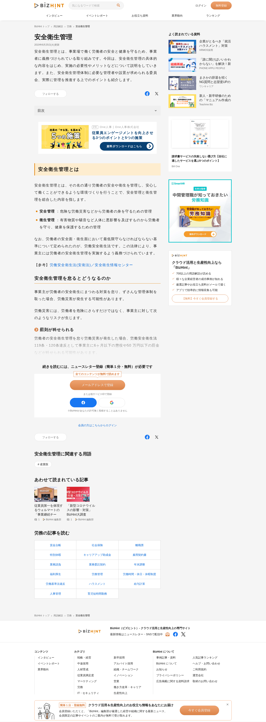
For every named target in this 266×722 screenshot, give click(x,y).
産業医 (44, 464)
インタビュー (54, 15)
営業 (116, 681)
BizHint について (166, 663)
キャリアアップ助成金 (97, 555)
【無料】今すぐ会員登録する (200, 298)
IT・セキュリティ (88, 693)
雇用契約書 (139, 555)
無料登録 (221, 5)
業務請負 (55, 564)
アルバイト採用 (123, 663)
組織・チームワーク (126, 669)
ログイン (200, 5)
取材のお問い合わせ (205, 681)
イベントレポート (97, 15)
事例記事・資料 (166, 658)
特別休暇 (55, 555)
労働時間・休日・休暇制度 (139, 574)
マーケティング (87, 681)
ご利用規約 (199, 669)
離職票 (139, 545)
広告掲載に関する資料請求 (172, 681)
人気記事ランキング (205, 658)
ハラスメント (97, 584)
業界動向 (177, 15)
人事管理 (55, 594)
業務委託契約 (97, 564)
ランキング (213, 15)
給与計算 (139, 584)
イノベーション (123, 675)
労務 (80, 687)
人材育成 (82, 669)
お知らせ (161, 669)
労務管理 (97, 574)
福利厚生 (55, 574)
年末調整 (139, 564)
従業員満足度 (85, 675)
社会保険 (97, 545)
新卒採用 (119, 658)
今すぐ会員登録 (198, 710)
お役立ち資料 (140, 15)
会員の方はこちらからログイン (97, 425)
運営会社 (198, 675)
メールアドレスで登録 (97, 385)
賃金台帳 (55, 545)
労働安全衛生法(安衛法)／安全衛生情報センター (91, 265)
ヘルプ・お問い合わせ (206, 663)
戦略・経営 (84, 658)
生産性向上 (120, 693)
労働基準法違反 (55, 584)
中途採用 (82, 663)
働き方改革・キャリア (127, 687)
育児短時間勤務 (97, 594)
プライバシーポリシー (170, 675)
